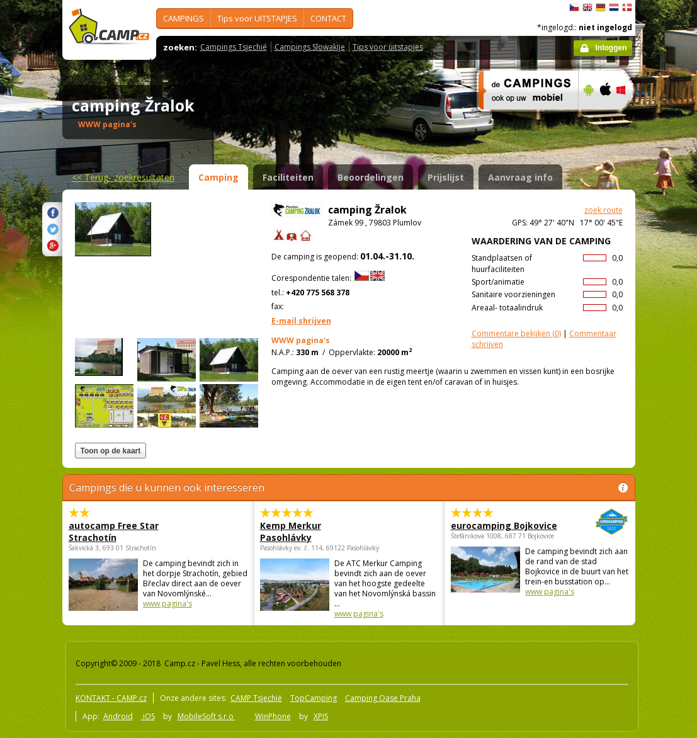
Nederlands (614, 7)
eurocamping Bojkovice (505, 525)
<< (123, 177)
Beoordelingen (370, 177)
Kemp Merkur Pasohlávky (290, 531)
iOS (148, 716)
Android (118, 716)
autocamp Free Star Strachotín (114, 531)
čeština (574, 7)
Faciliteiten (288, 177)
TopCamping (313, 698)
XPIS (321, 716)
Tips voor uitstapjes (388, 47)
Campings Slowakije (310, 47)
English (587, 7)
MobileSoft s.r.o (206, 716)
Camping (218, 177)
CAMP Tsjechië (256, 698)
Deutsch (601, 7)
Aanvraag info (520, 177)
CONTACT (328, 18)
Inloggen (611, 47)
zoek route (603, 210)
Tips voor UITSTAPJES (257, 18)
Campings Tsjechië (233, 47)
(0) (516, 333)
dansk (627, 7)
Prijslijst (446, 177)
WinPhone (273, 716)
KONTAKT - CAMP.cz (111, 698)
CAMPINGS (183, 18)
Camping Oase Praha (383, 698)
